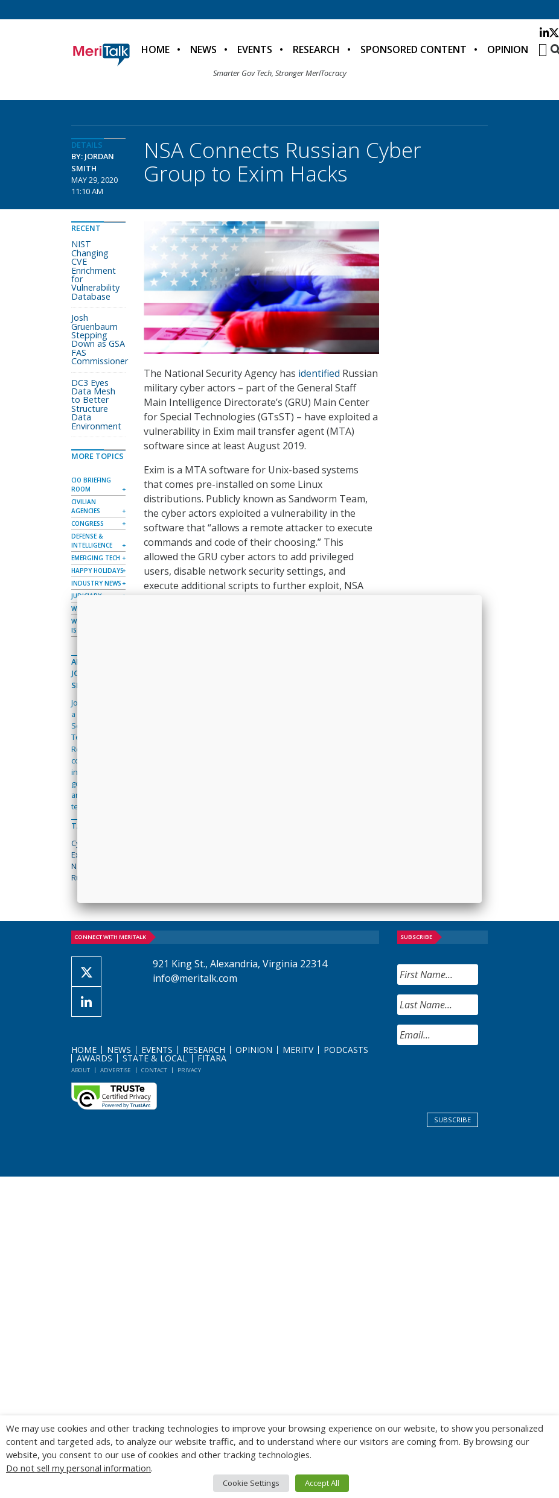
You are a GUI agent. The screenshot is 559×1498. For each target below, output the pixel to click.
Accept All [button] (322, 1482)
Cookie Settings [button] (251, 1482)
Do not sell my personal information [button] (78, 1468)
